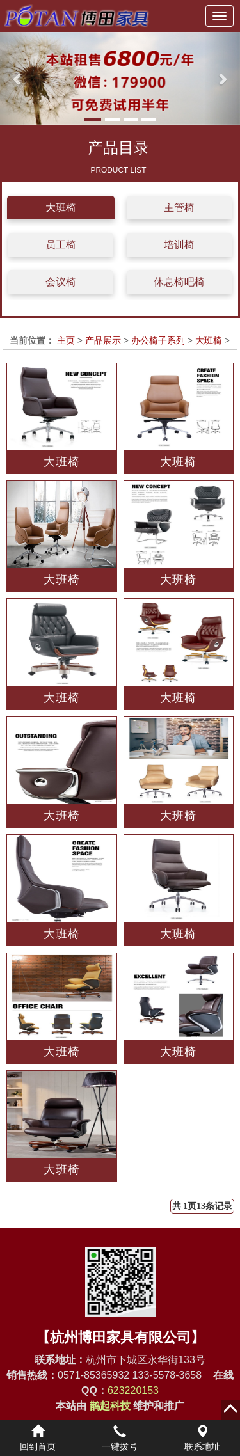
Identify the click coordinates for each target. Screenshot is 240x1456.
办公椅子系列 (158, 340)
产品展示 (103, 340)
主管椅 (179, 207)
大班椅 (60, 207)
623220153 (133, 1390)
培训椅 (179, 244)
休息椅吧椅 (179, 281)
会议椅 (60, 281)
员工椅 (60, 244)
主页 (66, 340)
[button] (18, 78)
